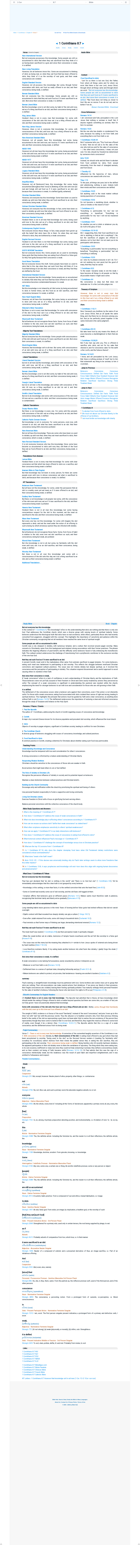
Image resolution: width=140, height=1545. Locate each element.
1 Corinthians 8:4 (104, 881)
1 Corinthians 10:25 (87, 191)
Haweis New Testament (31, 508)
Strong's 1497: (27, 1210)
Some (82, 93)
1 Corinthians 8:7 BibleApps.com (34, 1365)
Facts (106, 374)
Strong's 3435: (27, 1343)
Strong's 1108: (27, 1152)
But (90, 90)
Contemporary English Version (33, 228)
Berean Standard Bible (30, 94)
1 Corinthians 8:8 (50, 932)
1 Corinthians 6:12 (87, 208)
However (111, 376)
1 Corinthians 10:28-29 (89, 140)
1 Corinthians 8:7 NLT (30, 1354)
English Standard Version (31, 83)
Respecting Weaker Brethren (33, 761)
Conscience (98, 371)
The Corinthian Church (32, 731)
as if (100, 95)
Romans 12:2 (95, 922)
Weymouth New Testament (32, 319)
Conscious (114, 371)
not (93, 90)
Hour (98, 376)
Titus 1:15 (84, 180)
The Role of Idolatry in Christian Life (36, 773)
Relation (83, 381)
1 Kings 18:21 (84, 914)
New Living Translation (30, 69)
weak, (112, 97)
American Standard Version (32, 217)
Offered (99, 378)
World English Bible (29, 345)
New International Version (32, 56)
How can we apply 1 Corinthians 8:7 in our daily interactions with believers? (52, 831)
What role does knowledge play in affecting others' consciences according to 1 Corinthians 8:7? (60, 820)
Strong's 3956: (27, 1104)
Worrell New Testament (31, 541)
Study (70, 48)
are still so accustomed (101, 93)
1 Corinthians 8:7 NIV (30, 1352)
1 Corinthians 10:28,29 (88, 340)
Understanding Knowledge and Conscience (38, 749)
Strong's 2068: (27, 1223)
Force (82, 376)
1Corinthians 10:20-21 (66, 1023)
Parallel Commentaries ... (31, 1059)
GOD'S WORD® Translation (32, 250)
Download (114, 107)
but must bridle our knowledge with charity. (99, 418)
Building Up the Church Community (35, 785)
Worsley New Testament (31, 552)
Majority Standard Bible (31, 334)
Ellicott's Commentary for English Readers (39, 995)
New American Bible (30, 431)
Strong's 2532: (27, 1267)
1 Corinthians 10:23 (87, 246)
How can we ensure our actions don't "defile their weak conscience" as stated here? (56, 823)
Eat (101, 374)
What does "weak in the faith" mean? (38, 856)
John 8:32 (100, 888)
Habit (87, 376)
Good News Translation (31, 261)
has (104, 90)
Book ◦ (108, 624)
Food (116, 374)
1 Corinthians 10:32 (87, 200)
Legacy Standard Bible (30, 171)
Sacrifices (101, 381)
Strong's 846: (27, 1281)
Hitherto (93, 376)
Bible (14, 32)
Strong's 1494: (28, 1251)
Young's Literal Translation (32, 382)
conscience (103, 97)
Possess (105, 378)
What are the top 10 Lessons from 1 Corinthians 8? (44, 846)
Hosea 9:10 (27, 938)
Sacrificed (92, 381)
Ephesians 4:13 (74, 898)
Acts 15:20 (84, 158)
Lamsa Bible (27, 459)
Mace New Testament (30, 519)
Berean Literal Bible (29, 105)
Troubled (83, 383)
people (88, 93)
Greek (82, 48)
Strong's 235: (27, 1076)
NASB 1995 (26, 149)
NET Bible (26, 286)
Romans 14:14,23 (87, 354)
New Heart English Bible (31, 297)
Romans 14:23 (85, 129)
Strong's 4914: (27, 1196)
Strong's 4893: (28, 1297)
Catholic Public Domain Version (34, 420)
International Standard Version (33, 275)
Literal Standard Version (31, 360)
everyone (98, 90)
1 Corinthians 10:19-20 (89, 231)
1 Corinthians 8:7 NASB (31, 1359)
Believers (84, 371)
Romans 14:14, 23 (74, 1050)
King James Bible (29, 116)
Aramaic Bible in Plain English (33, 470)
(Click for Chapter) (33, 52)
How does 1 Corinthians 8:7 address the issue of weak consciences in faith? (53, 816)
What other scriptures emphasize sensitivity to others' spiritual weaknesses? (53, 827)
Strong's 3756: (27, 1090)
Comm (76, 48)
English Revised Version (31, 239)
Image (87, 378)
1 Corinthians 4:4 (86, 279)
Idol (116, 376)
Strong (109, 381)
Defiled (96, 374)
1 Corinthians (21, 32)
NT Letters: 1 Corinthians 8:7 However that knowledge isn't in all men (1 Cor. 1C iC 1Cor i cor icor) (59, 1378)
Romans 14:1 (74, 896)
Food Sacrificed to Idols (89, 78)
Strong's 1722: (28, 1120)
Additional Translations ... (31, 563)
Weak (90, 383)
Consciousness (86, 374)
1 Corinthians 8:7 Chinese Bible (34, 1370)
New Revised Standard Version (34, 442)
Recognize (114, 378)
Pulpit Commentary (30, 1030)
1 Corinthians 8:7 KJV (30, 1361)
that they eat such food (89, 95)
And (88, 97)
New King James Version (31, 127)
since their (94, 97)
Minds (92, 378)
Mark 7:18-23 (41, 945)
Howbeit (104, 376)
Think (116, 381)
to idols (115, 93)
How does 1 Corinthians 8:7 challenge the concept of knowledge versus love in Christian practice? (61, 843)
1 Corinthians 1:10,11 (88, 309)
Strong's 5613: (27, 1237)
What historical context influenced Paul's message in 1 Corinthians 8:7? (51, 839)
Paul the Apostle (30, 710)
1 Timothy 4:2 (85, 172)
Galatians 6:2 (104, 973)
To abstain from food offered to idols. (96, 411)
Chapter (114, 624)
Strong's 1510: (28, 1313)
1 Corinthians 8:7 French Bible (33, 1372)
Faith (111, 374)
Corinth (26, 717)
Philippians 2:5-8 (99, 990)
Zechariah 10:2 (85, 918)
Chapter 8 (29, 32)
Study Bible (27, 624)
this (107, 90)
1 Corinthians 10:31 (87, 222)
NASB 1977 (26, 160)
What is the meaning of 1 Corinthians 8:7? (39, 812)
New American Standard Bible (33, 138)
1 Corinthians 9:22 (87, 268)
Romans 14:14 (85, 115)
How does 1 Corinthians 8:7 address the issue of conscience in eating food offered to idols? (59, 835)
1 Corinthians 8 (41, 630)
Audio (58, 48)
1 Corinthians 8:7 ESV (30, 1356)
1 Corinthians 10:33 (87, 257)
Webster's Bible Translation (32, 308)
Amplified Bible (28, 182)
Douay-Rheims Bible (30, 409)
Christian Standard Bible (31, 195)
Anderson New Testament (32, 485)
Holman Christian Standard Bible (34, 206)
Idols (82, 378)
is (108, 97)
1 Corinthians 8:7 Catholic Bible (34, 1375)
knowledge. (113, 90)
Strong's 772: (27, 1329)
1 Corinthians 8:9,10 (87, 329)
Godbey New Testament (31, 497)
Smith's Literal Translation (32, 393)
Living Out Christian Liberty (32, 797)
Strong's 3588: (28, 1136)
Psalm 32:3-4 (85, 969)
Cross (64, 48)
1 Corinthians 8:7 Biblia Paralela (34, 1367)
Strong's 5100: (27, 1166)
